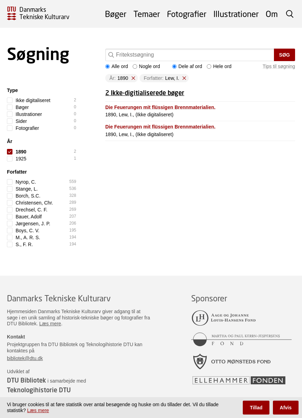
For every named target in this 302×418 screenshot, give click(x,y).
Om (272, 14)
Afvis (286, 407)
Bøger (115, 14)
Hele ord (219, 66)
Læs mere (50, 323)
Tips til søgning (279, 66)
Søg (284, 55)
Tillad (256, 407)
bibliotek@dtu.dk (25, 358)
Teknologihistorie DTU (39, 390)
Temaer (146, 14)
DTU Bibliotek (26, 380)
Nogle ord (146, 66)
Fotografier (186, 14)
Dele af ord (187, 66)
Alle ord (116, 66)
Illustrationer (236, 14)
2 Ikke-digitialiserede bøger (144, 93)
